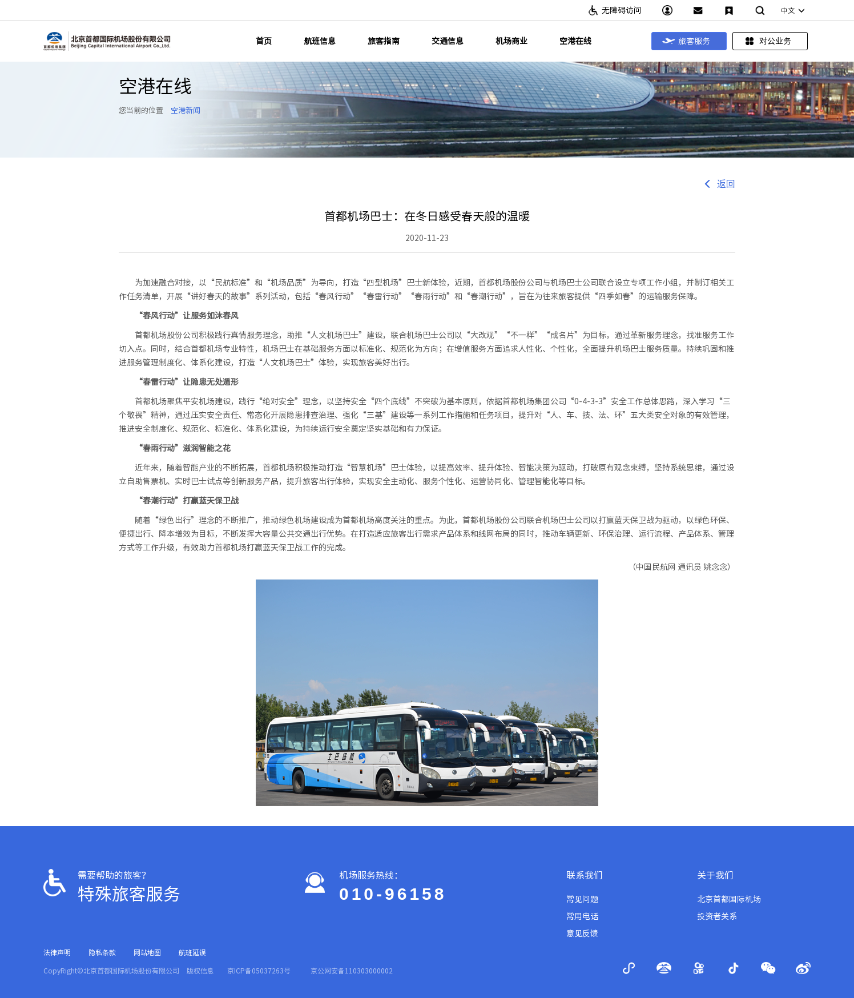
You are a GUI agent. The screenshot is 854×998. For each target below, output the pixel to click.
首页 (264, 41)
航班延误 (192, 952)
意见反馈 (582, 933)
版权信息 (200, 970)
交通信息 (448, 41)
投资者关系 (717, 916)
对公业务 (767, 41)
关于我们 (715, 875)
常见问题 (582, 899)
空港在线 (575, 41)
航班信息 (320, 41)
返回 (719, 184)
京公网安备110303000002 (352, 970)
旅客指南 (384, 41)
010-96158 (392, 893)
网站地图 (147, 952)
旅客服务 (686, 41)
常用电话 (582, 916)
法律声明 (57, 952)
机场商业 (511, 41)
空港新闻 (185, 110)
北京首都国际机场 (729, 899)
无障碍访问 (622, 10)
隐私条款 (102, 952)
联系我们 (584, 875)
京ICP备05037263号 (259, 970)
